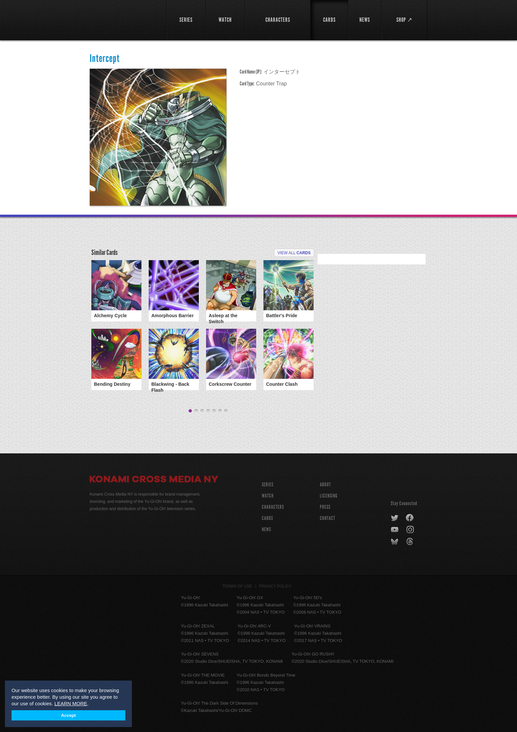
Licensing (329, 494)
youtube (395, 528)
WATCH (268, 494)
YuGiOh (124, 19)
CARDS (267, 516)
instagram (411, 528)
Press (325, 505)
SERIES (267, 482)
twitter (395, 516)
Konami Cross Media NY (154, 478)
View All (294, 253)
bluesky (395, 540)
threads (411, 540)
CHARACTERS (273, 505)
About (325, 482)
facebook (410, 516)
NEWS (266, 527)
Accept (68, 715)
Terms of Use (237, 584)
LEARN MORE (70, 703)
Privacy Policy (275, 584)
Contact (327, 516)
